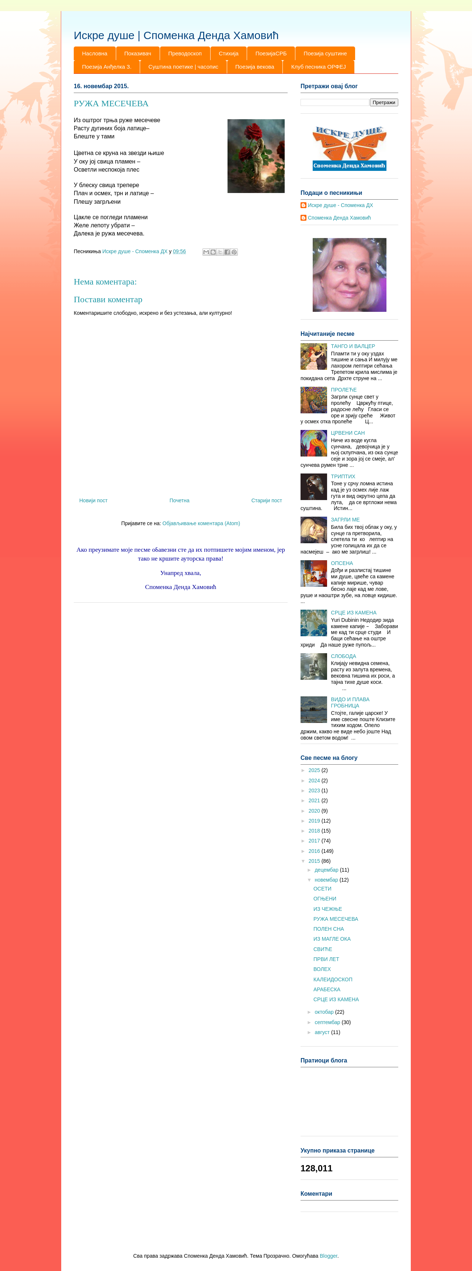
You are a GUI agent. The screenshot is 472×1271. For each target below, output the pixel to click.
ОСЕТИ (322, 889)
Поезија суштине (325, 53)
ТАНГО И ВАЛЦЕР (353, 346)
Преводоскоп (185, 53)
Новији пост (93, 500)
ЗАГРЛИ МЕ (345, 520)
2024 (315, 780)
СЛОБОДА (343, 656)
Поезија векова (254, 66)
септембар (328, 1022)
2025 (315, 770)
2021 (315, 800)
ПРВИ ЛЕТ (326, 959)
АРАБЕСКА (326, 989)
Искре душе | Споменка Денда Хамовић (176, 35)
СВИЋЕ (322, 949)
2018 (315, 831)
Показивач (137, 53)
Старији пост (266, 500)
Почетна (180, 500)
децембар (327, 870)
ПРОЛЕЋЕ (344, 390)
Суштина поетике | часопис (183, 66)
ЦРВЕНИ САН (348, 433)
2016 (315, 851)
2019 (315, 821)
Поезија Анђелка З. (107, 66)
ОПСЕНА (342, 563)
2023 (315, 790)
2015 (315, 861)
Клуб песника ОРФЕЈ (318, 66)
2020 (315, 811)
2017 (315, 841)
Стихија (229, 53)
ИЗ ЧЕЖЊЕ (327, 909)
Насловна (95, 53)
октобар (325, 1012)
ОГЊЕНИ (324, 899)
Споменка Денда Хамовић (339, 218)
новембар (327, 880)
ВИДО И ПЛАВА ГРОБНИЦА (350, 702)
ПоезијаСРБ (271, 53)
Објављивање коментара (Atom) (201, 523)
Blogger (328, 1256)
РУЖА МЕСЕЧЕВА (335, 919)
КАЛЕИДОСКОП (333, 979)
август (323, 1032)
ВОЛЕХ (322, 969)
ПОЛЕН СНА (328, 929)
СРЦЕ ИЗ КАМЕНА (353, 613)
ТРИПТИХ (343, 476)
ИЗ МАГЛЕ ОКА (332, 939)
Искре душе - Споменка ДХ (340, 205)
